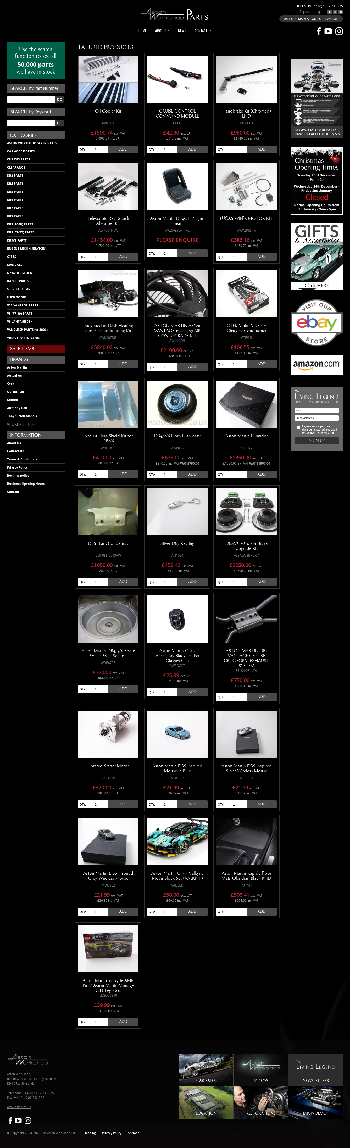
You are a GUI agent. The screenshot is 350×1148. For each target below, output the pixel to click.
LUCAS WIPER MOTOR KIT (246, 218)
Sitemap (133, 1133)
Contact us (203, 31)
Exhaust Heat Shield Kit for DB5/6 (108, 438)
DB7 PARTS (15, 208)
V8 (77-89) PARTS (19, 313)
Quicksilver (15, 392)
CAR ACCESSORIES (21, 151)
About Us (14, 443)
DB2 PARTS (15, 175)
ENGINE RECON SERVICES (26, 248)
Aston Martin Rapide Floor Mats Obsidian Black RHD (246, 876)
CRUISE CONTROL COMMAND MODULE (177, 114)
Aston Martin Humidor (246, 436)
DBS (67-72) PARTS (20, 232)
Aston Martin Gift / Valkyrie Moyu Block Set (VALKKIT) (177, 876)
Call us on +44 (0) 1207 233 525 (319, 6)
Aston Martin (17, 367)
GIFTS (11, 257)
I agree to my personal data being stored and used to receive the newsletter (319, 429)
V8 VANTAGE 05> (19, 322)
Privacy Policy (17, 467)
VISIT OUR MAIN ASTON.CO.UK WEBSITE (311, 19)
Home (142, 31)
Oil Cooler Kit (108, 111)
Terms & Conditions (22, 459)
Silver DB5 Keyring (177, 543)
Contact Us (15, 451)
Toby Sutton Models (22, 416)
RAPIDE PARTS (18, 281)
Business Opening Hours (26, 484)
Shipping (90, 1133)
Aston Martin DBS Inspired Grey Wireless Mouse (108, 876)
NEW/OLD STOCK (19, 273)
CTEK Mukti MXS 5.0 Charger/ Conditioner (246, 328)
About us (162, 31)
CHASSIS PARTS (18, 159)
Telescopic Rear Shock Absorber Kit (108, 221)
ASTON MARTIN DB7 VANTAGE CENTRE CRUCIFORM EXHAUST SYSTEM (246, 658)
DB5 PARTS (15, 192)
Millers (12, 400)
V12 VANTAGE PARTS (22, 305)
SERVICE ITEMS (18, 289)
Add (123, 149)
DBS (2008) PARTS (20, 224)
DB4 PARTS (15, 184)
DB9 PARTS (15, 216)
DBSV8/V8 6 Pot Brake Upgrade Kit (247, 546)
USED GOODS (16, 297)
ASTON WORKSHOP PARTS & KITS (32, 143)
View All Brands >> (21, 425)
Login (319, 12)
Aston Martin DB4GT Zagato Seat (177, 221)
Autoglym (14, 375)
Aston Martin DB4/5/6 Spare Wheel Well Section (108, 653)
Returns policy (18, 475)
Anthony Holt (17, 408)
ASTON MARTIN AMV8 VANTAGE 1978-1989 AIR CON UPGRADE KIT (177, 330)
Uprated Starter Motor (108, 766)
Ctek (10, 384)
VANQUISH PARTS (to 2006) (27, 330)
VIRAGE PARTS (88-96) (23, 338)
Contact (13, 492)
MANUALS (14, 265)
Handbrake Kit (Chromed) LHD (246, 114)
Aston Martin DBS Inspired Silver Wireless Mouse (246, 769)
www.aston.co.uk (19, 1107)
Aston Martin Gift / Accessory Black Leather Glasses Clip (177, 655)
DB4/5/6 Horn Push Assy (177, 436)
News (182, 31)
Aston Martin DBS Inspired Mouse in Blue (177, 769)
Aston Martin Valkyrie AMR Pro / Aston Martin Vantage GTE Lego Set (108, 985)
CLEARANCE (16, 167)
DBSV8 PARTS (17, 240)
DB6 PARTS (15, 200)
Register (305, 12)
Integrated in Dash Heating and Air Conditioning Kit (108, 328)
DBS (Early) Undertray (108, 543)
